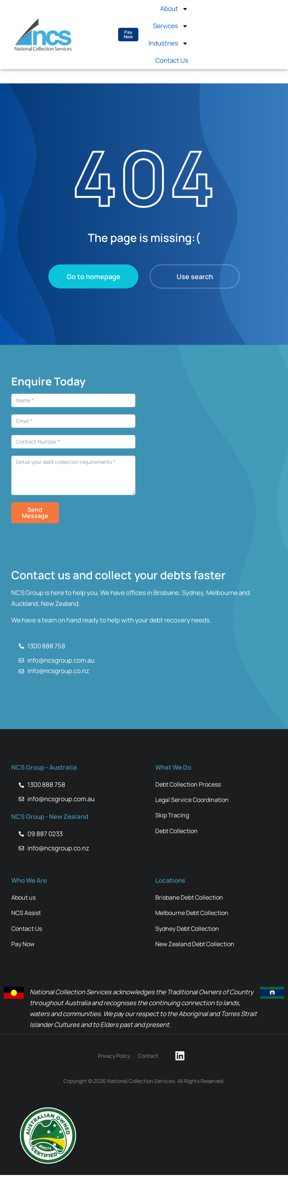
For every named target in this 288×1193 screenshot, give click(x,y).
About (174, 9)
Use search (195, 276)
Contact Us (171, 60)
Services (170, 26)
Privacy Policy (118, 1077)
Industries (168, 43)
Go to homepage (93, 276)
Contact (152, 1077)
